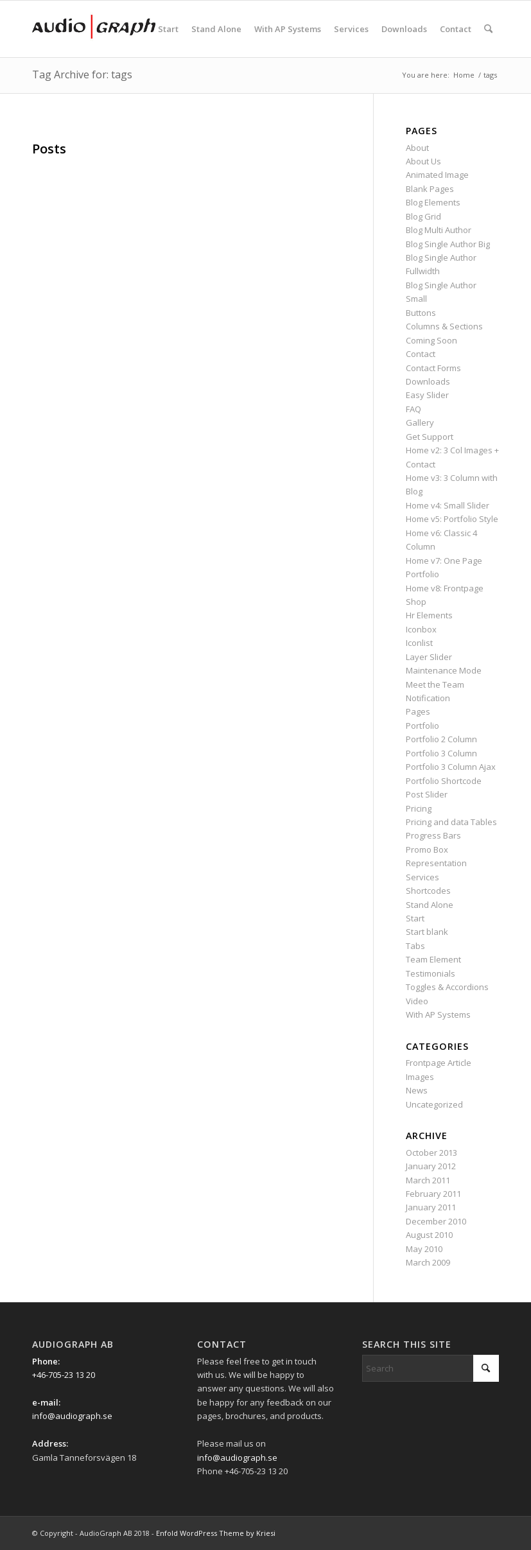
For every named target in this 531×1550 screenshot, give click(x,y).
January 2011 (431, 1207)
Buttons (421, 312)
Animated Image (437, 174)
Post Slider (427, 794)
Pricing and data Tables (451, 822)
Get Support (429, 436)
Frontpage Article (438, 1062)
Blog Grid (423, 216)
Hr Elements (429, 615)
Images (420, 1077)
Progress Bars (433, 835)
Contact (420, 354)
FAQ (413, 409)
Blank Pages (430, 189)
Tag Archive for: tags (82, 74)
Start (415, 918)
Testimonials (430, 973)
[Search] (488, 29)
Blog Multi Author (438, 230)
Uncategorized (434, 1104)
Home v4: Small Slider (447, 505)
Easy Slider (427, 395)
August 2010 (429, 1235)
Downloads (428, 381)
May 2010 (424, 1249)
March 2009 (428, 1262)
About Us (423, 161)
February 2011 (433, 1193)
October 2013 (431, 1152)
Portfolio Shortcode (444, 781)
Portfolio (422, 725)
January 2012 (431, 1166)
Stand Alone (429, 904)
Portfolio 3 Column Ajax (451, 766)
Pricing (418, 808)
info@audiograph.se (72, 1416)
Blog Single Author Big (448, 244)
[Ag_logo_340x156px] (93, 29)
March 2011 (428, 1180)
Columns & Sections (444, 326)
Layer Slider (429, 657)
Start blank (427, 931)
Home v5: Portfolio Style (452, 519)
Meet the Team (435, 684)
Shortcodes (428, 890)
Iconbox (421, 629)
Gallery (420, 422)
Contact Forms (433, 368)
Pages (418, 711)
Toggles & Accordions (447, 987)
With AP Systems (438, 1014)
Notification (428, 698)
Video (417, 1001)
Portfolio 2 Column (441, 739)
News (417, 1090)
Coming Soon (431, 340)
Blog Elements (433, 202)
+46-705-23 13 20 (63, 1374)
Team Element (433, 959)
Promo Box (427, 849)
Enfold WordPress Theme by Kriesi (215, 1533)
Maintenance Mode (444, 670)
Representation (436, 863)
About (417, 147)
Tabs (415, 946)
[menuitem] (168, 29)
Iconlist (419, 643)
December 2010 (436, 1221)
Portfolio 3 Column (441, 753)
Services (422, 877)
